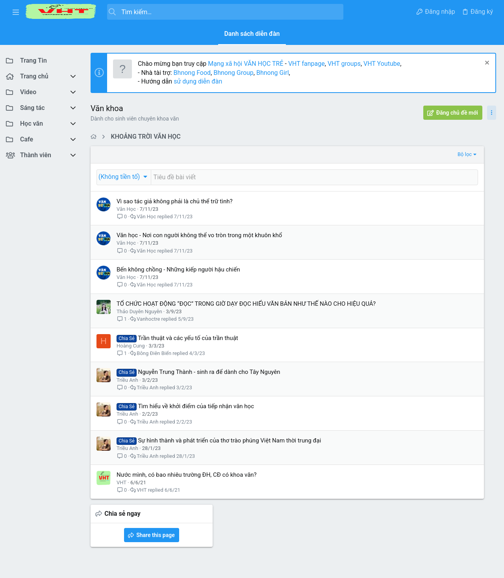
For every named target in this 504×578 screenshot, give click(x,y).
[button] (16, 12)
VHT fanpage (306, 63)
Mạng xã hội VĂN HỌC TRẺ (244, 63)
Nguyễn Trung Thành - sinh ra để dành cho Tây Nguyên (209, 380)
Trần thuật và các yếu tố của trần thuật (188, 346)
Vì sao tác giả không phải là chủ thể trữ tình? (175, 201)
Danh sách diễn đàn (252, 33)
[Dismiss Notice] (486, 63)
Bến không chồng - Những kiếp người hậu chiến (178, 269)
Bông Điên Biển (154, 361)
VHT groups (344, 63)
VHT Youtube (381, 63)
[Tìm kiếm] (225, 12)
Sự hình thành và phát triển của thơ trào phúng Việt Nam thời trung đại (229, 448)
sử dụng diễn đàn (197, 81)
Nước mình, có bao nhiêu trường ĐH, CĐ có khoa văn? (187, 483)
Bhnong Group (233, 72)
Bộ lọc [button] (347, 154)
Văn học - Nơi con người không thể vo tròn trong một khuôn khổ (199, 235)
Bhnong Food (192, 72)
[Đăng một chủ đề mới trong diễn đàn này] (255, 177)
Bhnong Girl (272, 72)
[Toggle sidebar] (491, 113)
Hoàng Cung (131, 354)
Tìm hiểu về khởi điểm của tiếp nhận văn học (196, 414)
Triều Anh (127, 388)
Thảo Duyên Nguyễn (139, 320)
